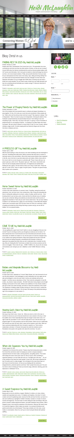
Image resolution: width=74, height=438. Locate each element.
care (29, 251)
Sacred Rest (36, 91)
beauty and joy (16, 210)
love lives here (28, 213)
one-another (8, 134)
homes (10, 213)
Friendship (4, 133)
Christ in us (30, 88)
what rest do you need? (40, 93)
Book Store (26, 16)
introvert (36, 253)
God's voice (43, 332)
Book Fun (59, 122)
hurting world (9, 416)
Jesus (39, 253)
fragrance (38, 415)
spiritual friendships (27, 136)
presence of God (12, 136)
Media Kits (34, 16)
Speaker (13, 16)
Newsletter (55, 101)
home (41, 212)
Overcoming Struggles (14, 91)
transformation (43, 375)
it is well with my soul (17, 213)
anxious (13, 251)
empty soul (10, 90)
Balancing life (19, 251)
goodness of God (23, 133)
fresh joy (19, 253)
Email (53, 88)
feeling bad (16, 90)
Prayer (13, 134)
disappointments (35, 131)
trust (3, 377)
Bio (7, 16)
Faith (16, 373)
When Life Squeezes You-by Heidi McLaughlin (22, 345)
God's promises (36, 332)
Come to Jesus (36, 88)
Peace (11, 174)
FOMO (20, 90)
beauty (15, 415)
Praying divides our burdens (36, 134)
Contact (62, 16)
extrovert (15, 253)
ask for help (16, 88)
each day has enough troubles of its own (20, 296)
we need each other (37, 136)
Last (62, 83)
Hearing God (5, 333)
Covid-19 (33, 415)
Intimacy (29, 133)
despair (42, 88)
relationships (20, 136)
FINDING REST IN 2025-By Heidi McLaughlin (21, 62)
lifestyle (41, 90)
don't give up (43, 131)
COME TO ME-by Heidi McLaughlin (17, 225)
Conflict (4, 373)
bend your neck (23, 88)
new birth (43, 296)
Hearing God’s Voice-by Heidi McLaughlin (20, 309)
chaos (17, 172)
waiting (19, 297)
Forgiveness (33, 373)
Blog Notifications (57, 98)
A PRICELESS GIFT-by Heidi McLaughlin (19, 148)
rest (28, 91)
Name (53, 77)
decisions (23, 332)
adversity (9, 294)
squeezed (36, 375)
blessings (36, 210)
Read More (42, 99)
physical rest (23, 91)
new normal (44, 253)
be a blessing (10, 415)
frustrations (24, 253)
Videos (41, 16)
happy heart (30, 253)
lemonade (12, 375)
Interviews (48, 16)
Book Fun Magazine (62, 120)
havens (33, 212)
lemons (17, 375)
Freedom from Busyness (28, 90)
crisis (19, 332)
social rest (15, 93)
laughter (38, 296)
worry (3, 95)
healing (36, 90)
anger (13, 371)
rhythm (31, 91)
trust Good (7, 377)
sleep (11, 93)
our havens (34, 213)
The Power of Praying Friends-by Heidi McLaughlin (24, 107)
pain (9, 174)
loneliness (34, 133)
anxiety (9, 172)
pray (43, 213)
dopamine (4, 90)
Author (19, 16)
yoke (6, 95)
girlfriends (10, 133)
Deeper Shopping (61, 124)
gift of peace (35, 172)
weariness (32, 93)
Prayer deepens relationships (22, 134)
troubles (41, 174)
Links (55, 16)
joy (23, 213)
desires (11, 212)
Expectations (29, 332)
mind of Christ (23, 333)
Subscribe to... (55, 94)
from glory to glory (41, 373)
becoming (24, 251)
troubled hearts (9, 255)
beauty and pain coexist (28, 294)
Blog (67, 16)
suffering (15, 297)
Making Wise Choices (14, 333)
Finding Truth (28, 172)
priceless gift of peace (22, 174)
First (52, 83)
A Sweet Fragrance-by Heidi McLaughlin (20, 388)
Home (2, 16)
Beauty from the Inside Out (27, 210)
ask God (15, 131)
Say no (41, 91)
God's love (15, 133)
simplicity (7, 93)
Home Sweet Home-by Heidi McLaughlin (20, 186)
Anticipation (10, 88)
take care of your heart (24, 93)
